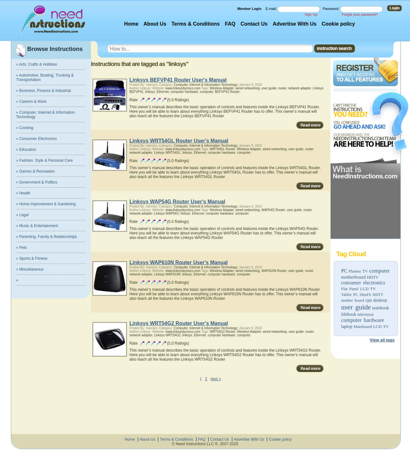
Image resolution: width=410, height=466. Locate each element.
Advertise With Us (294, 24)
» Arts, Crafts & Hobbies (36, 64)
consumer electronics (363, 282)
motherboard (353, 277)
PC (344, 271)
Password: (331, 9)
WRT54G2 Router (222, 331)
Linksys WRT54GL (167, 152)
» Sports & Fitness (31, 258)
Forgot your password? (360, 14)
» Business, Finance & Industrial (43, 90)
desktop (380, 300)
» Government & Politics (36, 182)
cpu (368, 300)
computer (379, 271)
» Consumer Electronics (36, 138)
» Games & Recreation (35, 171)
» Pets (21, 247)
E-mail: (271, 9)
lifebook (348, 314)
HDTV (373, 277)
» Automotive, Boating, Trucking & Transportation (45, 77)
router (282, 88)
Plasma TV (358, 271)
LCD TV (381, 326)
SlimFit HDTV (371, 294)
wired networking (247, 88)
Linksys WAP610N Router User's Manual (178, 262)
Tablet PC (349, 294)
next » (215, 379)
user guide (356, 307)
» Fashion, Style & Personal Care (44, 160)
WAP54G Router (273, 210)
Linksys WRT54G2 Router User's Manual (178, 323)
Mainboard (363, 326)
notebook (380, 308)
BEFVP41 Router (227, 92)
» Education (26, 149)
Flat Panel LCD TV (358, 288)
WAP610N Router (274, 271)
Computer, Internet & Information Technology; (206, 84)
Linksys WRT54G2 (167, 335)
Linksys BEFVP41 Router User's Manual (177, 80)
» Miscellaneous (30, 269)
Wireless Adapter (222, 88)
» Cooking (24, 128)
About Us (155, 24)
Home (131, 24)
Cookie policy (338, 24)
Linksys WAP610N (167, 274)
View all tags (382, 340)
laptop (346, 326)
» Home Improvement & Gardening (46, 204)
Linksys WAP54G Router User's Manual (177, 201)
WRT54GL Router (222, 149)
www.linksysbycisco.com (183, 88)
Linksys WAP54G (166, 213)
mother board (352, 300)
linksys (150, 92)
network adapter (299, 88)
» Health (23, 193)
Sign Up (311, 14)
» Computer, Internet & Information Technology (45, 114)
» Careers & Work (31, 101)
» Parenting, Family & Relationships (46, 236)
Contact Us (254, 24)
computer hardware (362, 320)
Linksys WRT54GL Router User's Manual (178, 140)
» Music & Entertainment (37, 226)
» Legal (22, 215)
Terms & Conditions (195, 24)
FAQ (230, 24)
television (365, 314)
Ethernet (163, 92)
